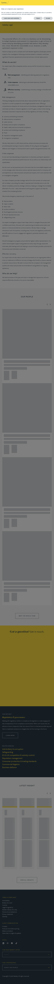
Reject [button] (38, 18)
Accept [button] (48, 18)
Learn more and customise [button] (11, 18)
